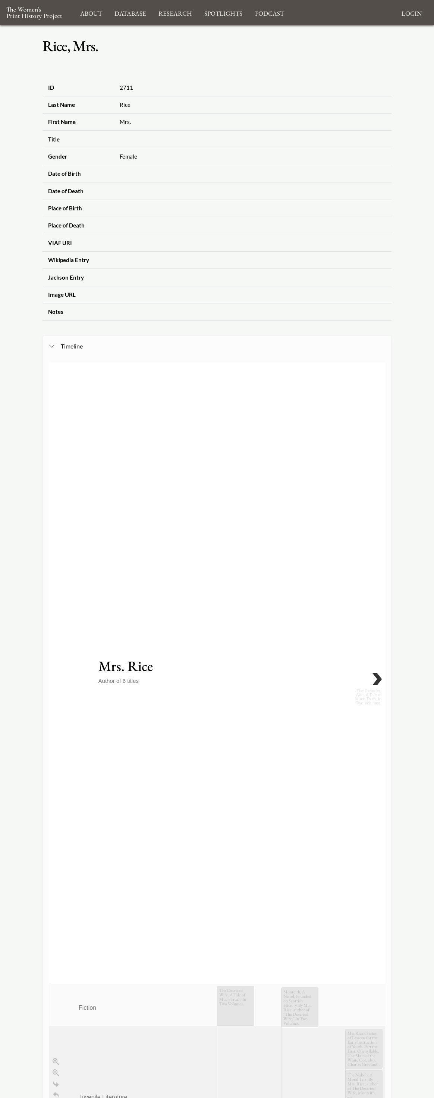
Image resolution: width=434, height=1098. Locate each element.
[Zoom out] (56, 522)
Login (412, 12)
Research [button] (175, 12)
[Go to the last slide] (56, 533)
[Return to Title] (56, 544)
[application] (217, 603)
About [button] (91, 12)
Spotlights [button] (223, 12)
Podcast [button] (269, 12)
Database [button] (130, 12)
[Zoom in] (56, 511)
